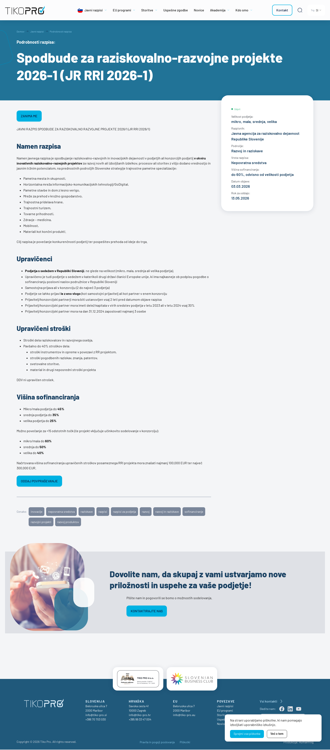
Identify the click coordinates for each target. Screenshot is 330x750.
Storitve (222, 715)
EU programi (225, 711)
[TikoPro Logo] (34, 10)
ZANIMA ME (29, 116)
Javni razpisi (225, 706)
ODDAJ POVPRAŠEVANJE (39, 481)
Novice (221, 724)
